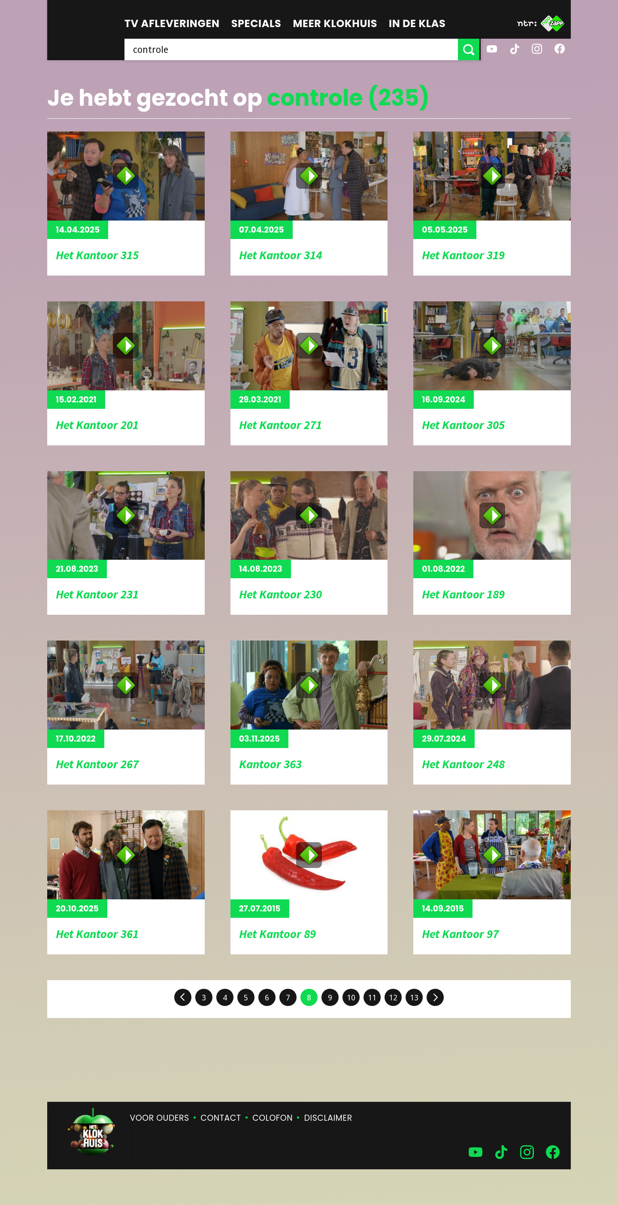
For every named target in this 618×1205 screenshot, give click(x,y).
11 (372, 997)
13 (414, 997)
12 (393, 997)
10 (351, 997)
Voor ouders (159, 1118)
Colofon (272, 1118)
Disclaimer (328, 1118)
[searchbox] (291, 49)
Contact (220, 1118)
